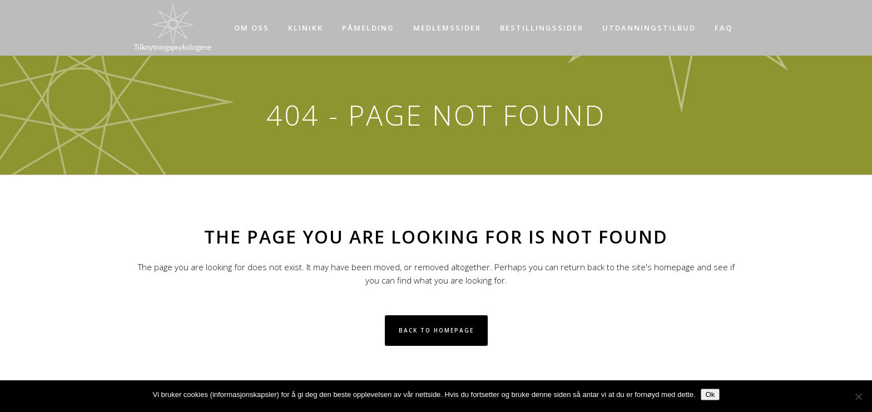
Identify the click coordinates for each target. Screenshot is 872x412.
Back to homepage (436, 330)
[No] (858, 396)
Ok (710, 394)
